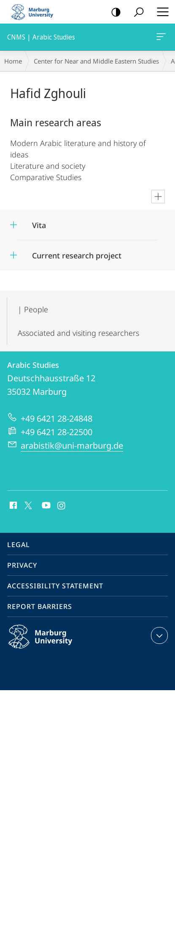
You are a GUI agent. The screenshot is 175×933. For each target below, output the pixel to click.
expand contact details (158, 635)
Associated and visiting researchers (78, 333)
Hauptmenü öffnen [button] (160, 11)
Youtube (45, 506)
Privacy (22, 565)
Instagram (62, 506)
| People (33, 309)
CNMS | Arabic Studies (160, 38)
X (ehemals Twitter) (27, 505)
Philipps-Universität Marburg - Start (36, 12)
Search (136, 12)
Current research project (76, 255)
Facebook (12, 506)
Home (13, 61)
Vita (39, 225)
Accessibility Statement (55, 585)
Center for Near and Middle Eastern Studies (96, 61)
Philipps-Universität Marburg (49, 643)
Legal (18, 544)
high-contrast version (113, 12)
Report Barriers (39, 606)
